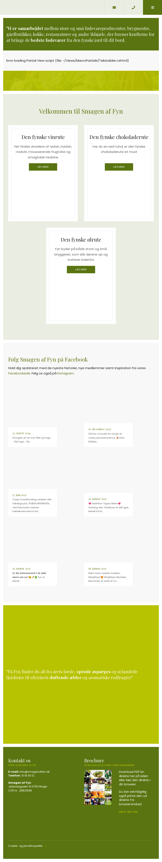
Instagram (65, 373)
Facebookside (19, 373)
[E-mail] (114, 7)
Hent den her (128, 812)
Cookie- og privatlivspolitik (25, 846)
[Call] (133, 7)
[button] (152, 7)
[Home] (52, 7)
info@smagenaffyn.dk (35, 772)
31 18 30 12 (27, 776)
